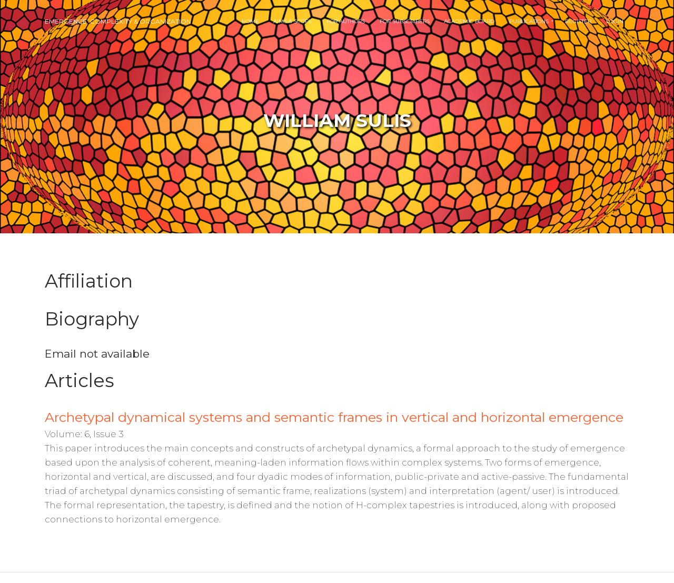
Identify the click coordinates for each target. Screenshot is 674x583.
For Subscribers (405, 21)
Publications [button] (529, 21)
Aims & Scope (292, 21)
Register (578, 21)
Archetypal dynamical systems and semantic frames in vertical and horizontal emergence (334, 417)
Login (614, 21)
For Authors (345, 21)
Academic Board (469, 21)
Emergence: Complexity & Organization (118, 21)
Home (250, 21)
